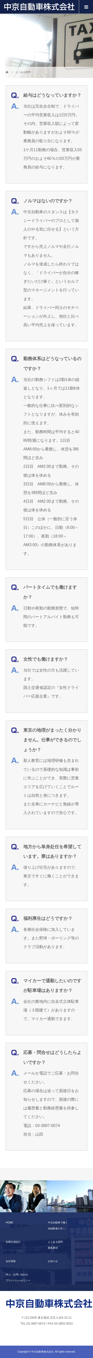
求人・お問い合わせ (17, 1274)
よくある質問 (55, 1242)
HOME (9, 1222)
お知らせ (53, 1261)
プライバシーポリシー (18, 1280)
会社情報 (11, 1261)
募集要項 (53, 1247)
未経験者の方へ (56, 1228)
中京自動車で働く (58, 1222)
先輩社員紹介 (13, 1242)
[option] (23, 1196)
